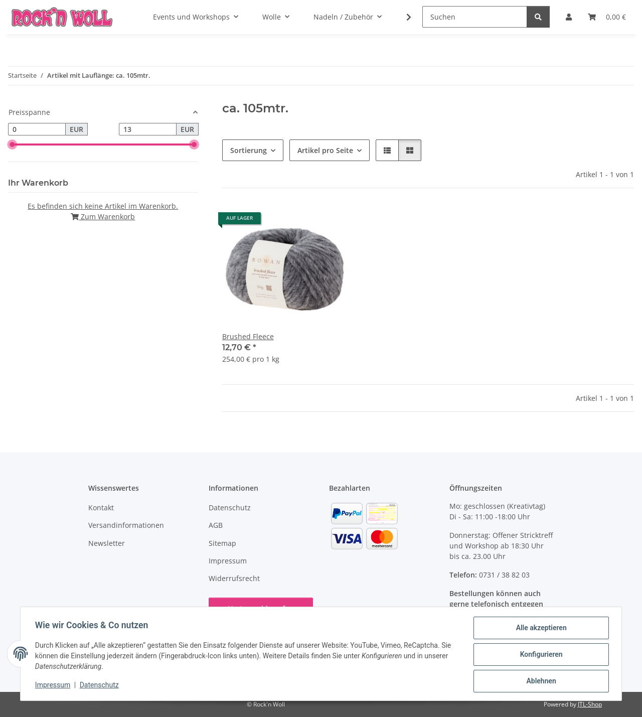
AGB (216, 525)
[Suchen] (474, 17)
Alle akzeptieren (539, 629)
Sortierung (248, 150)
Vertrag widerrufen (260, 608)
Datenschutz (100, 686)
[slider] (12, 144)
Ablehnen (539, 681)
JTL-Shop (590, 704)
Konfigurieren (539, 655)
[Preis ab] (37, 129)
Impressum (54, 686)
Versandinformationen (126, 525)
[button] (402, 17)
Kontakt (101, 507)
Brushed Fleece (248, 336)
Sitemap (222, 543)
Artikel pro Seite (325, 150)
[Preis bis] (148, 129)
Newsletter (106, 543)
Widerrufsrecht (234, 578)
